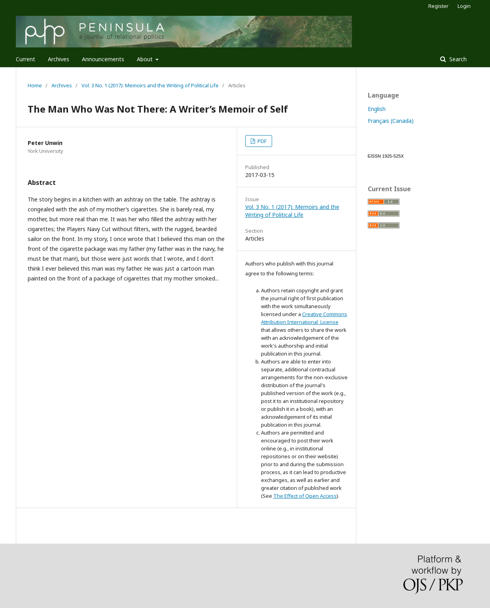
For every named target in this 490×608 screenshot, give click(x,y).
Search (457, 59)
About (145, 59)
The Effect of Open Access (305, 495)
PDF (261, 141)
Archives (58, 59)
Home (35, 85)
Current (25, 59)
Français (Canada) (391, 120)
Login (464, 5)
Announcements (103, 59)
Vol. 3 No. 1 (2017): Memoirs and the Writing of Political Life (150, 85)
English (377, 109)
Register (438, 5)
